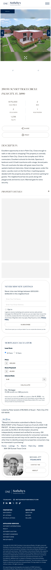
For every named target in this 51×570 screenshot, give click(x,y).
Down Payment (10, 368)
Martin (23, 446)
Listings (11, 446)
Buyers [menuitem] (28, 515)
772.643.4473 (35, 460)
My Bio (35, 470)
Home (4, 446)
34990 (40, 446)
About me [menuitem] (29, 512)
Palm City (32, 446)
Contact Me (35, 465)
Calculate (25, 385)
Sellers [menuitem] (28, 518)
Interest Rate (10, 376)
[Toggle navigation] (47, 3)
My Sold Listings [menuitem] (9, 518)
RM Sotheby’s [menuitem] (8, 539)
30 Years (9, 353)
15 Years (17, 353)
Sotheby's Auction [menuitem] (9, 531)
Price (7, 360)
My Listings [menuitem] (7, 515)
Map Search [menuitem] (7, 512)
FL (18, 446)
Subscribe (25, 325)
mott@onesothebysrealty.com (25, 499)
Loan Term (8, 348)
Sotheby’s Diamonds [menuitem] (10, 534)
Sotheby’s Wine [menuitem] (8, 537)
